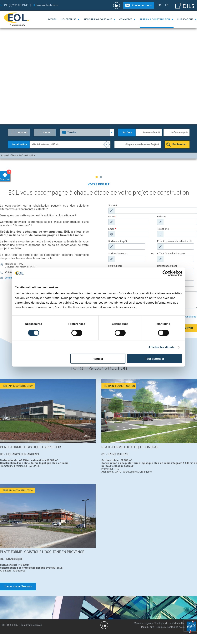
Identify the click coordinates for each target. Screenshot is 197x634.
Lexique (160, 627)
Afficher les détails (161, 347)
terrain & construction (155, 19)
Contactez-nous (142, 5)
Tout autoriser (154, 358)
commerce (125, 19)
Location (22, 132)
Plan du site (147, 627)
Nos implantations (47, 5)
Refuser (98, 358)
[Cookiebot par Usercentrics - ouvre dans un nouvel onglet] (165, 273)
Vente (46, 132)
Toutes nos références (18, 586)
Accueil (52, 19)
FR (159, 5)
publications (185, 19)
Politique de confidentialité (169, 623)
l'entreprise (68, 19)
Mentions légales (143, 623)
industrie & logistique (98, 19)
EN (167, 5)
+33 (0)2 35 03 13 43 (16, 5)
